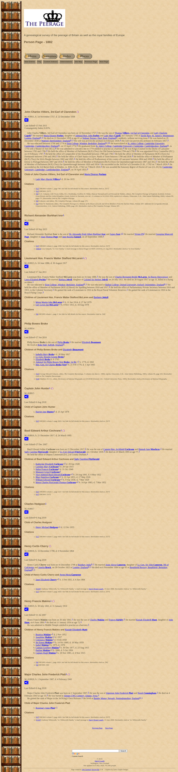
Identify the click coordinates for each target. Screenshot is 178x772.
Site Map (78, 62)
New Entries (30, 62)
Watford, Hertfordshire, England (55, 141)
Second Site (95, 769)
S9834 (38, 249)
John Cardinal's (86, 769)
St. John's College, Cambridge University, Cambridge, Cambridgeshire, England (131, 146)
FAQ (39, 62)
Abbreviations (66, 62)
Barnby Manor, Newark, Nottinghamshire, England (116, 698)
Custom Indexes (51, 62)
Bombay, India (84, 565)
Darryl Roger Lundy (96, 589)
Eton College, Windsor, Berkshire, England (86, 143)
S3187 (38, 589)
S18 (37, 379)
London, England (80, 567)
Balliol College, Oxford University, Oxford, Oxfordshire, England (134, 285)
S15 (37, 374)
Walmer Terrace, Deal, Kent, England (99, 138)
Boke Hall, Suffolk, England (50, 345)
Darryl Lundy (100, 761)
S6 (37, 194)
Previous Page (91, 62)
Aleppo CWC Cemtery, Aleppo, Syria (80, 696)
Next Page (104, 62)
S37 (37, 189)
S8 (37, 314)
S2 (37, 204)
